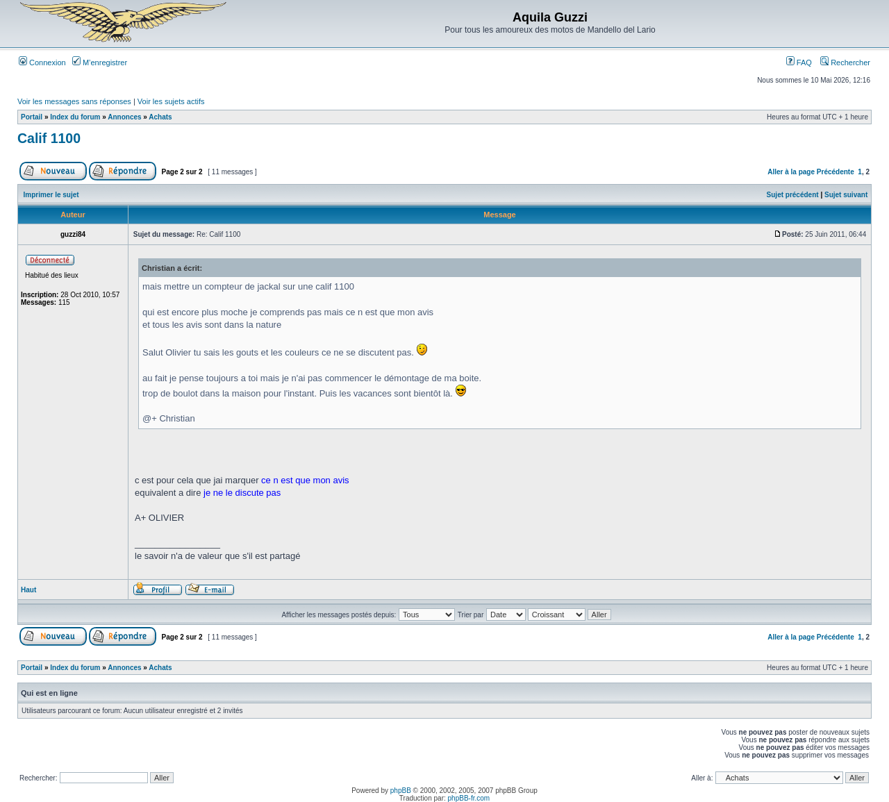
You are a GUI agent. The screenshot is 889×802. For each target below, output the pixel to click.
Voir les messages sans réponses (74, 101)
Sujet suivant (845, 195)
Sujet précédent (793, 195)
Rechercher (845, 62)
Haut (28, 590)
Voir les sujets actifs (171, 101)
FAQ (799, 62)
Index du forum (75, 117)
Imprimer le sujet (51, 195)
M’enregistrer (99, 62)
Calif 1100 (49, 138)
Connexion (42, 62)
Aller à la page (791, 172)
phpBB (400, 790)
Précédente (835, 172)
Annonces (124, 117)
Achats (160, 117)
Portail (31, 117)
